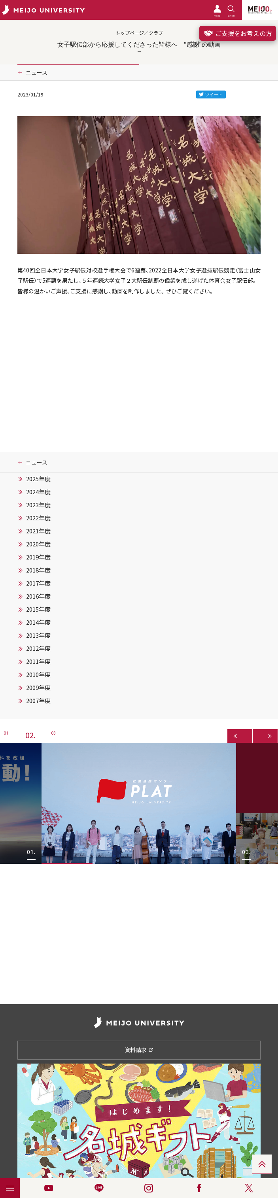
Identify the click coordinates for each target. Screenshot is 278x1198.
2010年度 (38, 674)
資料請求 (139, 1050)
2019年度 (38, 557)
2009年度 (38, 687)
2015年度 (38, 609)
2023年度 (38, 505)
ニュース (36, 72)
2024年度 (38, 492)
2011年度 (38, 661)
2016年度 (38, 596)
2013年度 (38, 635)
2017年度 (38, 583)
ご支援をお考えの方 (237, 33)
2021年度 (38, 531)
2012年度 (38, 648)
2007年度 (38, 700)
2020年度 (38, 544)
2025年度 (38, 478)
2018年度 (38, 570)
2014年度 (38, 622)
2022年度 (38, 518)
